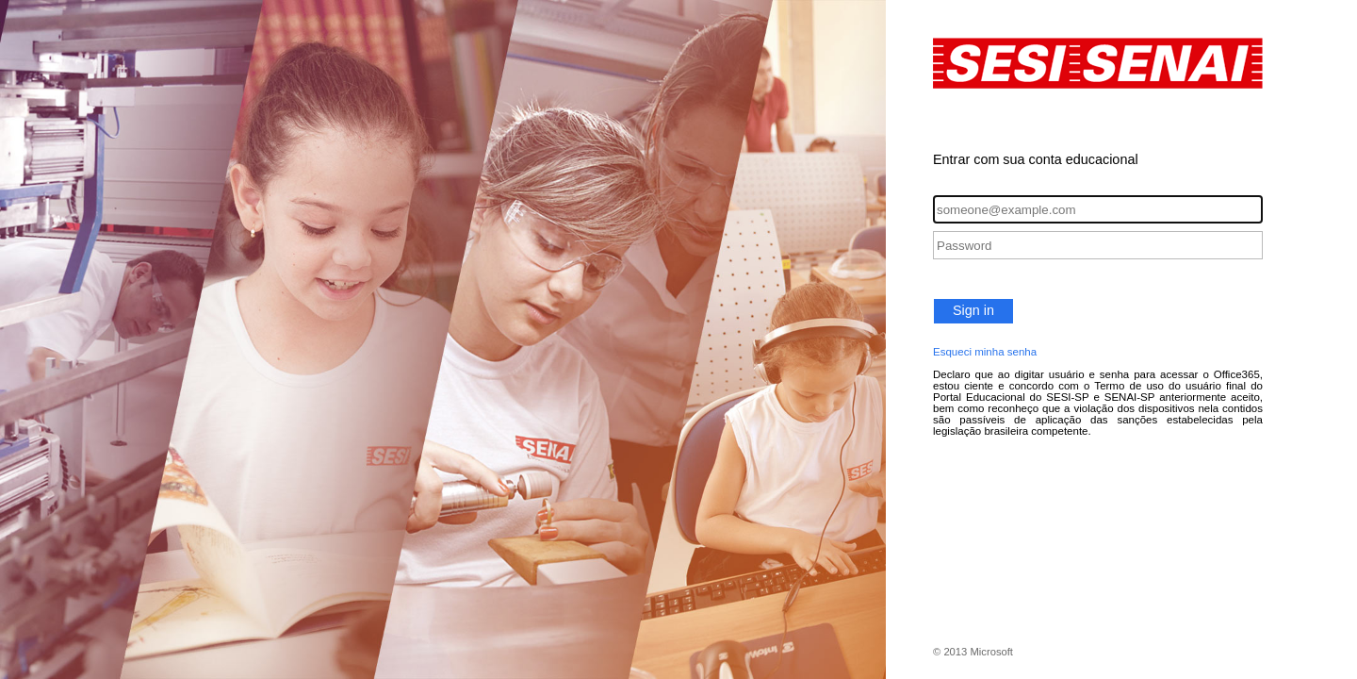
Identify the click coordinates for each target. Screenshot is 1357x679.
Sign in (973, 310)
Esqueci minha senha (985, 351)
